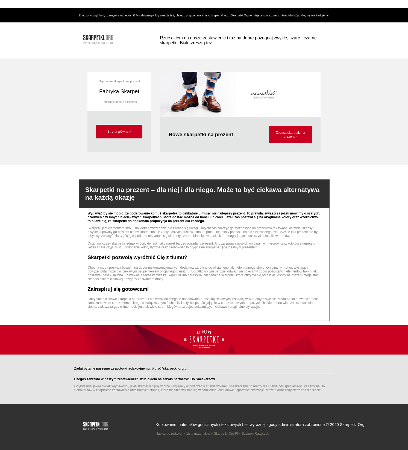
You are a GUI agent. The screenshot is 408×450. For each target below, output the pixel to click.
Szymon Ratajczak (255, 434)
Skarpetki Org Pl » (227, 434)
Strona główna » (119, 131)
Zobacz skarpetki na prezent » (290, 134)
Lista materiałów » (199, 434)
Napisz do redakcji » (170, 434)
